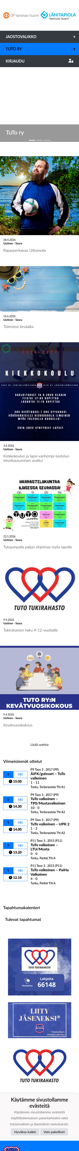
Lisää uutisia (39, 665)
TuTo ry (42, 49)
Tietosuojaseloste (17, 1090)
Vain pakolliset (54, 1132)
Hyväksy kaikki (25, 1132)
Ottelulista (13, 813)
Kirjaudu (39, 61)
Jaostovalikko (42, 37)
